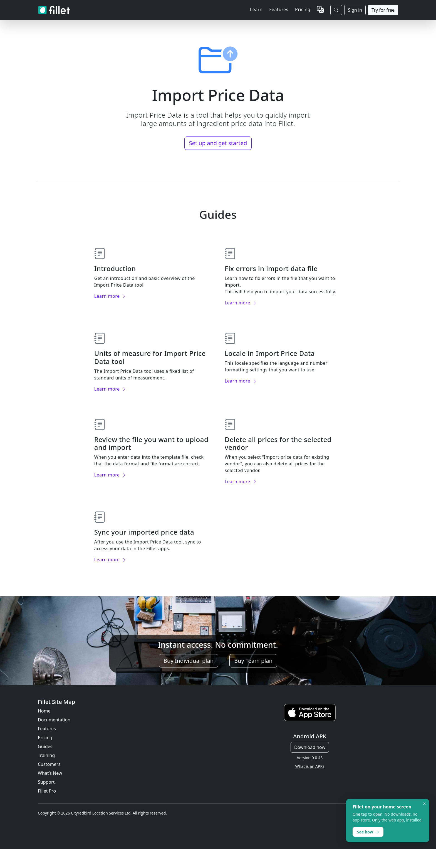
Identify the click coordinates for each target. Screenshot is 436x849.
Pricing (302, 9)
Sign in (355, 10)
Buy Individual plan (189, 660)
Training (46, 755)
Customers (49, 764)
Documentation (54, 720)
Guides (45, 746)
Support (46, 782)
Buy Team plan (253, 660)
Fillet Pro (47, 791)
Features (47, 729)
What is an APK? (309, 766)
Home (44, 711)
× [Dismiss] (424, 803)
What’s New (50, 773)
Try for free (383, 10)
